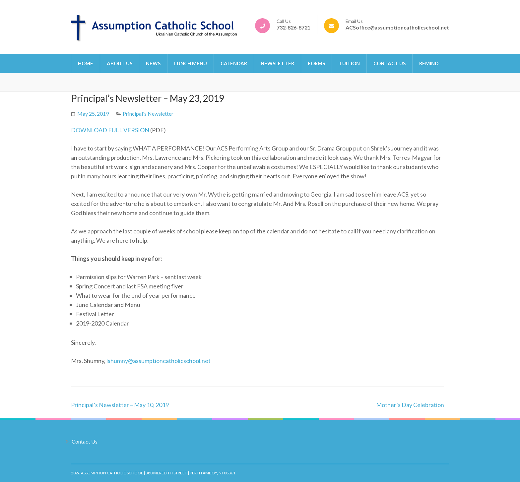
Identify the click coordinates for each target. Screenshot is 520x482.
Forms (316, 63)
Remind (428, 63)
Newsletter (277, 63)
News (153, 63)
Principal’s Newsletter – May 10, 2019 (120, 404)
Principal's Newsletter (148, 113)
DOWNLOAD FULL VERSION (110, 130)
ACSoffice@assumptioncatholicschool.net (397, 27)
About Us (119, 63)
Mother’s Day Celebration (410, 404)
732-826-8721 (293, 27)
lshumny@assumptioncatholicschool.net (158, 360)
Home (85, 63)
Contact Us (389, 63)
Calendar (234, 63)
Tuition (349, 63)
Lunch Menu (190, 63)
